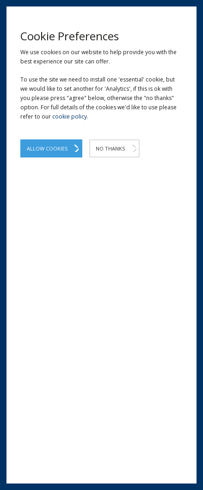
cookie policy (69, 116)
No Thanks (110, 148)
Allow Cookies (47, 148)
